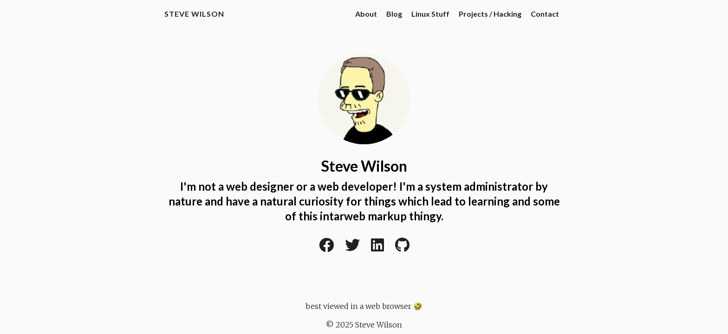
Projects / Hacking (490, 13)
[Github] (402, 247)
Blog (394, 13)
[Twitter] (352, 247)
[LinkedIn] (377, 247)
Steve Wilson (194, 13)
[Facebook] (326, 247)
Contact (545, 13)
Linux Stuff (430, 13)
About (366, 13)
